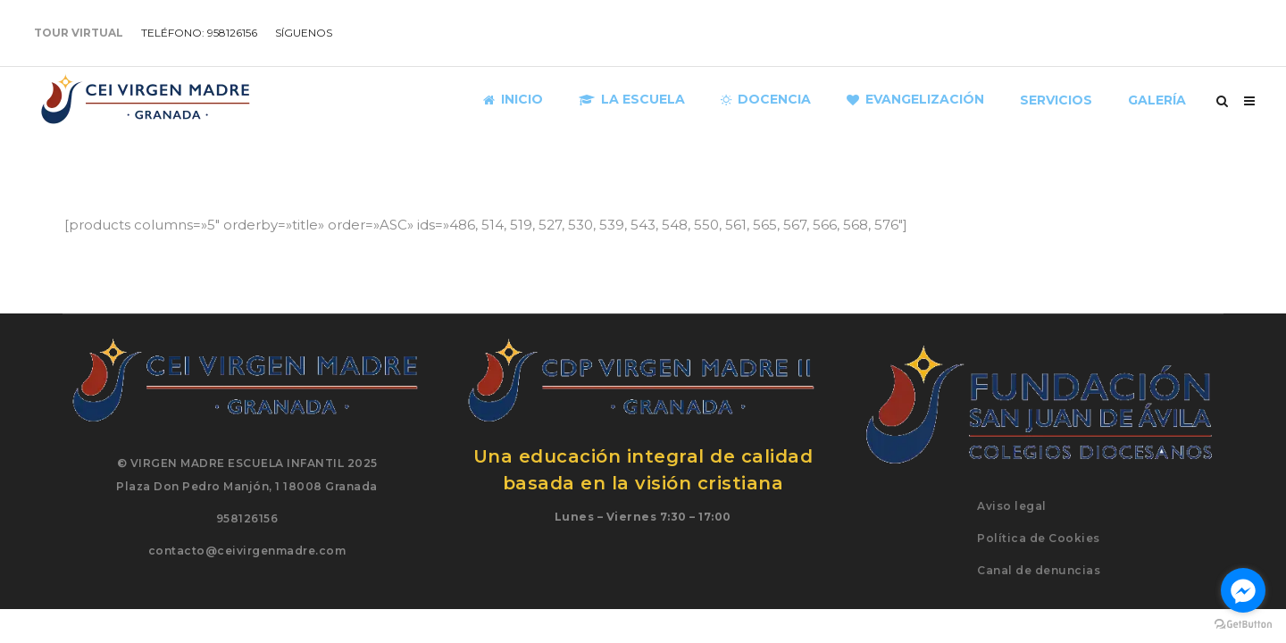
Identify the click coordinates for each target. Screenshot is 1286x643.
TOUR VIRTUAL (78, 32)
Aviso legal (1012, 506)
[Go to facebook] (1243, 590)
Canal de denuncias (1038, 570)
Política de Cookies (1038, 538)
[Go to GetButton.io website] (1243, 624)
